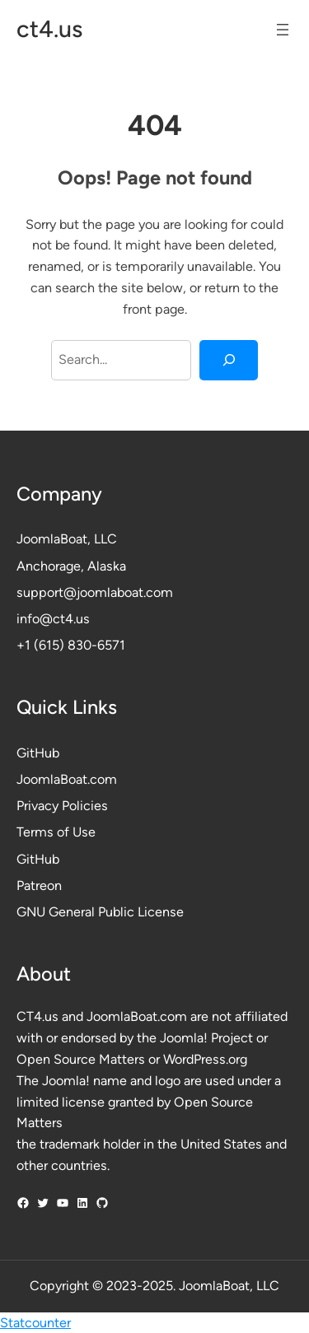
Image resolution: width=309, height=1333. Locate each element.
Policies (85, 805)
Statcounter (35, 1323)
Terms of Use (56, 832)
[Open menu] (283, 30)
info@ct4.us (53, 619)
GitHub (37, 753)
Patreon (39, 885)
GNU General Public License (100, 912)
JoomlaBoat (51, 539)
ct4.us (49, 29)
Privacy (39, 805)
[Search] (228, 360)
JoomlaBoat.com (66, 779)
